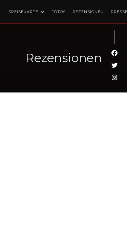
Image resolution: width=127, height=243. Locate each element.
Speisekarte (26, 11)
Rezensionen (88, 11)
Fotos (58, 11)
